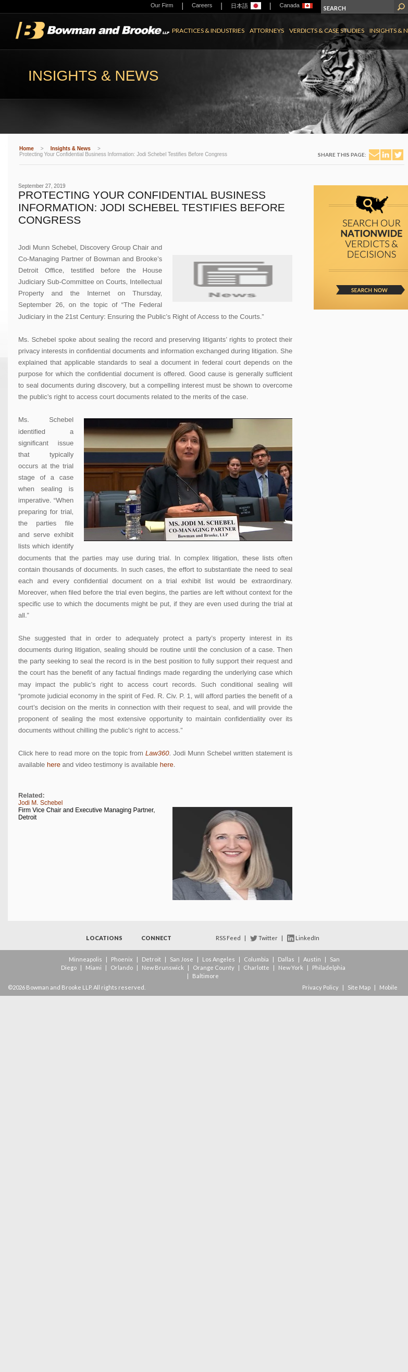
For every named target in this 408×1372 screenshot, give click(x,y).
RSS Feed (228, 937)
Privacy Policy (320, 987)
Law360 (157, 753)
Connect (156, 937)
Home (26, 148)
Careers (202, 5)
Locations (104, 937)
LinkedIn (307, 937)
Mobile (388, 987)
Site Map (359, 987)
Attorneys (267, 30)
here (53, 764)
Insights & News (71, 148)
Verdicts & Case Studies (326, 30)
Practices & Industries (208, 30)
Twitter (268, 937)
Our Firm (162, 5)
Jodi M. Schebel (40, 802)
